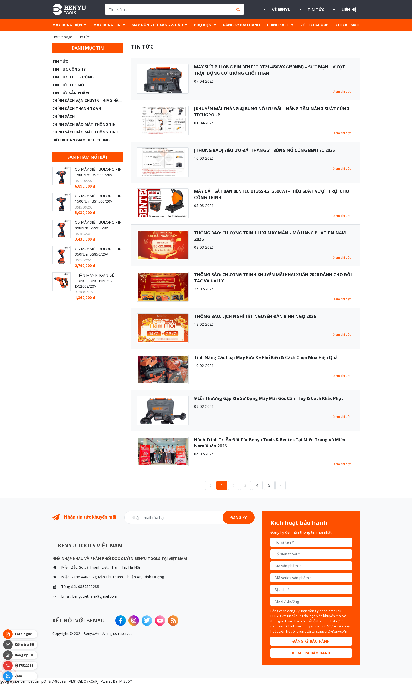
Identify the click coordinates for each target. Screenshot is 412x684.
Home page (62, 36)
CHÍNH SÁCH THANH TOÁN (76, 108)
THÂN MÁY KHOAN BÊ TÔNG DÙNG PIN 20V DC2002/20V (94, 281)
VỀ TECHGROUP (314, 24)
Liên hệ (352, 9)
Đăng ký (238, 517)
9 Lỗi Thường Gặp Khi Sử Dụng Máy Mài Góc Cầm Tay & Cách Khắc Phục (268, 398)
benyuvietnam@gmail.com (94, 596)
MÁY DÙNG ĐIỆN (67, 24)
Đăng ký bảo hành (310, 641)
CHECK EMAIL (348, 24)
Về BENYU (276, 9)
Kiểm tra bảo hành (311, 652)
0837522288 (88, 586)
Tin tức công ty (69, 69)
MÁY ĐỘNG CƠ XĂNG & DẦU (157, 24)
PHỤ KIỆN (203, 24)
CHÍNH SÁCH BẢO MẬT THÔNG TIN (84, 124)
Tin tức (315, 9)
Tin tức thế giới (68, 84)
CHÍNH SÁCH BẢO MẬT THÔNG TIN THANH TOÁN (87, 132)
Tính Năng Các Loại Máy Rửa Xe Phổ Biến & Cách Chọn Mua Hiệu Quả (266, 357)
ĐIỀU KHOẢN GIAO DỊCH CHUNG (81, 139)
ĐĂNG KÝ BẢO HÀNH (241, 24)
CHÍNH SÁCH (278, 24)
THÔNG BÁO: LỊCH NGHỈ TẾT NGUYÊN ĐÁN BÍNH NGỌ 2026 (255, 316)
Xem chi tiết (342, 91)
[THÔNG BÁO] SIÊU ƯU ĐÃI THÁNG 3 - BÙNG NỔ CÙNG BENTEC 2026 (264, 150)
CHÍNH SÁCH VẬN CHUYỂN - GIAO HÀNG (87, 100)
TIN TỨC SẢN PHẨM (70, 92)
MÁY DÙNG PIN (107, 24)
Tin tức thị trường (73, 76)
